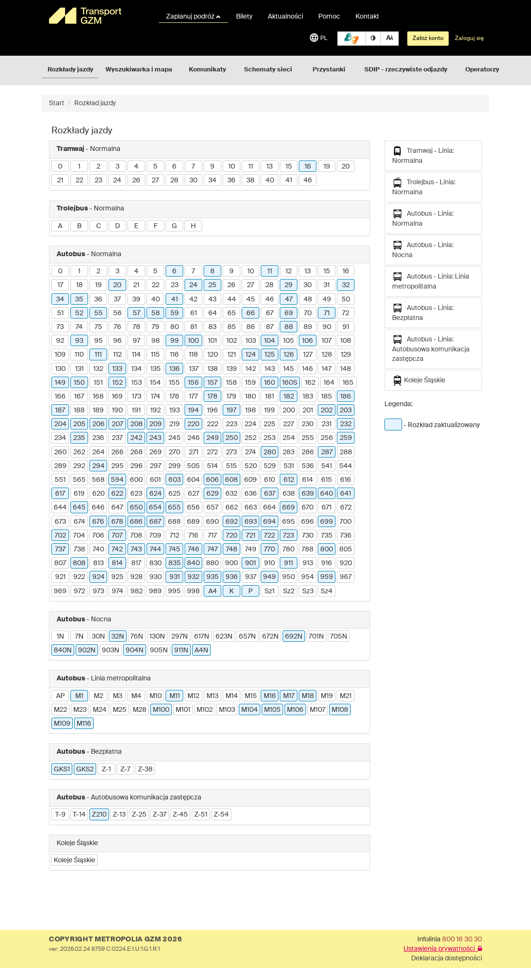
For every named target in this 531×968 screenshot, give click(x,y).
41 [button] (288, 180)
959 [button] (326, 577)
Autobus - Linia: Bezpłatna (422, 312)
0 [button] (60, 166)
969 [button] (60, 591)
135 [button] (155, 369)
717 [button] (212, 535)
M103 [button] (227, 710)
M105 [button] (272, 710)
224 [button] (250, 424)
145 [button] (288, 369)
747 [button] (212, 549)
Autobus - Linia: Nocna (422, 249)
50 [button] (346, 299)
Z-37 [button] (160, 814)
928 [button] (136, 577)
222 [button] (212, 424)
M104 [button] (249, 710)
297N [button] (179, 636)
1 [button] (79, 166)
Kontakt (367, 16)
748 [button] (231, 549)
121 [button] (231, 354)
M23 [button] (80, 710)
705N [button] (338, 636)
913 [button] (308, 563)
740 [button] (98, 549)
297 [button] (155, 466)
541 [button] (326, 466)
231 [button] (327, 424)
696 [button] (307, 522)
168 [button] (98, 396)
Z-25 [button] (139, 814)
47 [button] (289, 299)
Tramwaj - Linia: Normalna (423, 155)
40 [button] (270, 180)
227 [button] (288, 424)
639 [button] (308, 493)
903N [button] (110, 650)
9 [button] (212, 166)
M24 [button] (100, 710)
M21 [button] (346, 696)
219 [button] (174, 424)
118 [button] (193, 354)
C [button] (98, 226)
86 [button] (250, 327)
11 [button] (250, 166)
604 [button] (193, 480)
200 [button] (289, 410)
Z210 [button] (99, 814)
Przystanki (329, 70)
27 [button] (155, 180)
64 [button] (212, 313)
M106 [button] (295, 710)
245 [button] (174, 438)
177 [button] (193, 396)
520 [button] (251, 466)
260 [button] (60, 452)
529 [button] (270, 466)
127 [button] (308, 354)
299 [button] (174, 466)
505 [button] (193, 466)
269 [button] (155, 452)
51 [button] (60, 313)
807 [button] (60, 563)
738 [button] (79, 549)
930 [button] (155, 577)
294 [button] (98, 466)
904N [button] (135, 650)
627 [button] (193, 493)
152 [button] (117, 382)
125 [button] (270, 354)
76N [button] (136, 636)
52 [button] (79, 313)
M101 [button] (183, 710)
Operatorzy (482, 70)
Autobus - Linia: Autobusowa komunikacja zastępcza (431, 348)
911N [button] (181, 650)
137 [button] (193, 369)
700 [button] (346, 522)
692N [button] (294, 636)
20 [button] (346, 166)
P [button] (250, 591)
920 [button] (346, 563)
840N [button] (63, 650)
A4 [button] (212, 591)
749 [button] (250, 549)
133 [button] (117, 369)
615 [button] (326, 480)
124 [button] (251, 354)
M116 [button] (84, 723)
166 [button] (60, 396)
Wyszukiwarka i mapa (139, 70)
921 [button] (60, 577)
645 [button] (79, 507)
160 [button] (269, 382)
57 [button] (136, 313)
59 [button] (174, 313)
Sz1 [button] (270, 591)
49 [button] (327, 299)
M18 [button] (308, 696)
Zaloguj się (469, 38)
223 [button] (231, 424)
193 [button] (174, 410)
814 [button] (117, 563)
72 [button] (345, 313)
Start (56, 103)
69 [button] (289, 313)
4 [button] (136, 166)
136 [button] (174, 369)
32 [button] (346, 285)
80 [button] (174, 327)
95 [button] (98, 341)
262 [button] (79, 452)
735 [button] (327, 535)
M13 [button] (212, 696)
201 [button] (308, 410)
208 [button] (136, 424)
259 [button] (346, 438)
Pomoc (329, 16)
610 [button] (269, 480)
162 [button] (310, 382)
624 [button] (155, 493)
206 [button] (98, 424)
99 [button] (174, 341)
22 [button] (79, 180)
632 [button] (231, 493)
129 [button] (346, 354)
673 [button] (60, 522)
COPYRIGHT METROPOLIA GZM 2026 (115, 939)
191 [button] (136, 410)
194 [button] (193, 410)
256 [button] (327, 438)
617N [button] (201, 636)
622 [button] (117, 493)
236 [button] (98, 438)
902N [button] (87, 650)
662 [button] (232, 507)
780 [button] (289, 549)
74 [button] (79, 327)
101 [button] (212, 341)
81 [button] (193, 327)
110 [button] (79, 354)
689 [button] (193, 522)
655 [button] (174, 507)
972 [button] (79, 591)
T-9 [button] (60, 814)
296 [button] (136, 466)
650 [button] (136, 507)
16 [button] (308, 166)
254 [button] (289, 438)
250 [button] (232, 438)
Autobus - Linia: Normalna (422, 218)
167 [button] (79, 396)
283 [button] (289, 452)
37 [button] (117, 299)
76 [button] (117, 327)
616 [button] (345, 480)
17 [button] (60, 285)
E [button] (136, 226)
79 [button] (155, 327)
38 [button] (250, 180)
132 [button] (98, 369)
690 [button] (212, 522)
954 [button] (307, 577)
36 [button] (231, 180)
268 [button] (136, 452)
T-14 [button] (79, 814)
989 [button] (155, 591)
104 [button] (269, 341)
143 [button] (270, 369)
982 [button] (136, 591)
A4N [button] (201, 650)
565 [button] (79, 480)
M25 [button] (120, 710)
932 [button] (193, 577)
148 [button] (345, 369)
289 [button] (60, 466)
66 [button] (250, 313)
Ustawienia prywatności (442, 949)
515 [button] (231, 466)
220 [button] (193, 424)
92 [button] (60, 341)
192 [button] (155, 410)
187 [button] (60, 410)
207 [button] (117, 424)
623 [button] (136, 493)
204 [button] (60, 424)
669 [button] (288, 507)
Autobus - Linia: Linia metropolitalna (430, 280)
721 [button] (251, 535)
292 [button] (79, 466)
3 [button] (117, 166)
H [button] (193, 226)
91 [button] (346, 327)
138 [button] (212, 369)
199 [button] (269, 410)
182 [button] (289, 396)
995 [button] (174, 591)
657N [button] (247, 636)
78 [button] (136, 327)
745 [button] (174, 549)
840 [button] (193, 563)
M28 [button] (140, 710)
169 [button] (117, 396)
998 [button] (193, 591)
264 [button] (98, 452)
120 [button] (212, 354)
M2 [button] (98, 696)
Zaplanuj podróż (193, 16)
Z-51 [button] (200, 814)
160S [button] (289, 382)
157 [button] (212, 382)
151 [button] (98, 382)
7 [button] (193, 166)
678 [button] (117, 522)
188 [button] (79, 410)
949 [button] (269, 577)
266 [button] (117, 452)
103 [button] (251, 341)
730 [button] (308, 535)
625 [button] (174, 493)
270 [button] (174, 452)
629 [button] (212, 493)
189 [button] (98, 410)
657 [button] (212, 507)
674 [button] (79, 522)
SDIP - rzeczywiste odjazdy (405, 70)
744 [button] (155, 549)
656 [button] (193, 507)
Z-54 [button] (221, 814)
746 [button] (193, 549)
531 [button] (289, 466)
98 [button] (155, 341)
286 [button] (308, 452)
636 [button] (251, 493)
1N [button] (60, 636)
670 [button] (308, 507)
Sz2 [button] (289, 591)
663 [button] (251, 507)
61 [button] (193, 313)
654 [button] (155, 507)
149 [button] (60, 382)
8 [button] (212, 271)
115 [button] (155, 354)
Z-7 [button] (125, 769)
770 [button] (269, 549)
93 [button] (79, 341)
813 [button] (98, 563)
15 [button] (288, 166)
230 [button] (308, 424)
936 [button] (232, 577)
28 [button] (174, 180)
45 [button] (250, 299)
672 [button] (346, 507)
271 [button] (193, 452)
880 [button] (212, 563)
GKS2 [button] (85, 769)
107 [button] (327, 341)
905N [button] (159, 650)
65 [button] (231, 313)
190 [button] (117, 410)
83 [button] (212, 327)
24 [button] (117, 180)
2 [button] (98, 166)
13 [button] (269, 166)
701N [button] (316, 636)
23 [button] (98, 180)
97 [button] (136, 341)
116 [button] (174, 354)
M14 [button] (232, 696)
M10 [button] (155, 696)
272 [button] (212, 452)
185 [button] (326, 396)
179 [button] (231, 396)
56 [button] (117, 313)
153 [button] (136, 382)
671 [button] (327, 507)
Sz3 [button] (308, 591)
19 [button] (327, 166)
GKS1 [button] (62, 769)
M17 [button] (289, 696)
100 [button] (193, 341)
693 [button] (251, 522)
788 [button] (308, 549)
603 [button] (174, 480)
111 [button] (98, 354)
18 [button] (79, 285)
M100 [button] (161, 710)
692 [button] (232, 522)
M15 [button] (251, 696)
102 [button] (231, 341)
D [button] (117, 226)
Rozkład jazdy (95, 103)
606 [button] (212, 480)
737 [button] (60, 549)
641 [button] (345, 493)
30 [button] (193, 180)
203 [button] (346, 410)
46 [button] (308, 180)
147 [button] (327, 369)
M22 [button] (60, 710)
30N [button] (98, 636)
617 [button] (60, 493)
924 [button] (98, 577)
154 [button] (155, 382)
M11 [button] (174, 696)
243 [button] (155, 438)
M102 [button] (205, 710)
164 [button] (329, 382)
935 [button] (212, 577)
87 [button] (270, 327)
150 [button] (79, 382)
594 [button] (117, 480)
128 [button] (327, 354)
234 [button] (60, 438)
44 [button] (231, 299)
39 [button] (136, 299)
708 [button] (136, 535)
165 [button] (348, 382)
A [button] (60, 226)
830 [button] (155, 563)
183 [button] (308, 396)
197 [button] (231, 410)
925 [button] (117, 577)
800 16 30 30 (462, 939)
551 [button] (60, 480)
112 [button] (117, 354)
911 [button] (288, 563)
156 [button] (193, 382)
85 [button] (231, 327)
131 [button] (79, 369)
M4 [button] (136, 696)
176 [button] (174, 396)
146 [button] (307, 369)
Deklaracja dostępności (446, 958)
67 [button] (270, 313)
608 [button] (231, 480)
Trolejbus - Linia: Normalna (423, 186)
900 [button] (231, 563)
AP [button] (60, 696)
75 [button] (98, 327)
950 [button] (288, 577)
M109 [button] (62, 723)
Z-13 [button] (119, 814)
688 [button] (174, 522)
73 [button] (60, 327)
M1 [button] (79, 696)
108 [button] (345, 341)
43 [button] (212, 299)
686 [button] (136, 522)
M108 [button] (340, 710)
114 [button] (136, 354)
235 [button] (79, 438)
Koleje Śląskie (418, 380)
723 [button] (288, 535)
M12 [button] (193, 696)
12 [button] (288, 271)
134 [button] (136, 369)
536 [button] (308, 466)
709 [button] (155, 535)
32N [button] (117, 636)
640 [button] (326, 493)
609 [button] (250, 480)
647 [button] (117, 507)
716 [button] (193, 535)
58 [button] (155, 313)
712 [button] (174, 535)
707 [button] (117, 535)
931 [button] (174, 577)
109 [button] (60, 354)
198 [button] (250, 410)
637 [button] (269, 493)
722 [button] (269, 535)
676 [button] (98, 522)
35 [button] (79, 299)
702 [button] (60, 535)
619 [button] (79, 493)
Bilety (244, 16)
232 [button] (346, 424)
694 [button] (269, 522)
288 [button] (346, 452)
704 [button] (79, 535)
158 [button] (231, 382)
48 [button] (308, 299)
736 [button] (346, 535)
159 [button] (250, 382)
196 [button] (212, 410)
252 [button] (250, 438)
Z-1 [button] (106, 769)
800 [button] (326, 549)
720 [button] (231, 535)
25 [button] (212, 285)
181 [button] (269, 396)
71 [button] (327, 313)
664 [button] (269, 507)
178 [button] (212, 396)
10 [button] (231, 166)
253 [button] (269, 438)
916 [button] (326, 563)
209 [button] (155, 424)
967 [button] (346, 577)
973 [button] (98, 591)
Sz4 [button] (327, 591)
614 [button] (307, 480)
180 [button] (250, 396)
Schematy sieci (268, 70)
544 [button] (345, 466)
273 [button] (231, 452)
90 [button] (327, 327)
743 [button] (136, 549)
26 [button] (136, 180)
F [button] (155, 226)
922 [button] (79, 577)
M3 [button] (117, 696)
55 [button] (98, 313)
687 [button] (155, 522)
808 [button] (79, 563)
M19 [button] (327, 696)
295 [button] (117, 466)
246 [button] (193, 438)
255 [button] (308, 438)
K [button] (231, 591)
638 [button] (289, 493)
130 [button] (60, 369)
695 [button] (288, 522)
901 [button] (250, 563)
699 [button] (326, 522)
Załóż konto (428, 38)
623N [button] (224, 636)
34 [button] (212, 180)
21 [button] (60, 180)
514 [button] (212, 466)
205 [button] (79, 424)
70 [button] (308, 313)
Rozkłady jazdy (70, 70)
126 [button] (289, 354)
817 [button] (136, 563)
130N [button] (157, 636)
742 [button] (117, 549)
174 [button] (155, 396)
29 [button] (289, 285)
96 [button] (117, 341)
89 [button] (308, 327)
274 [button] (250, 452)
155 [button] (174, 382)
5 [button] (155, 166)
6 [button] (174, 166)
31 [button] (327, 285)
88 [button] (289, 327)
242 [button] (136, 438)
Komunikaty (207, 70)
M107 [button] (317, 710)
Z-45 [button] (180, 814)
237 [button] (117, 438)
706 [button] (98, 535)
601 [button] (155, 480)
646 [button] (98, 507)
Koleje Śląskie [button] (74, 860)
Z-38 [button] (145, 769)
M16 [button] (270, 696)
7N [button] (79, 636)
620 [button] (98, 493)
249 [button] (212, 438)
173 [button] (136, 396)
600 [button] (136, 480)
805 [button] (345, 549)
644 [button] (60, 507)
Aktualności (285, 16)
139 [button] (231, 369)
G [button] (174, 226)
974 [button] (117, 591)
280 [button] (270, 452)
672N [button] (270, 636)
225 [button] (269, 424)
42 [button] (193, 299)
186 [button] (345, 396)
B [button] (79, 226)
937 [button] (250, 577)
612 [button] (289, 480)
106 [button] (307, 341)
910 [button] (269, 563)
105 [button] (288, 341)
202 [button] (327, 410)
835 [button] (174, 563)
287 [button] (327, 452)
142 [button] (251, 369)
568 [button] (98, 480)
